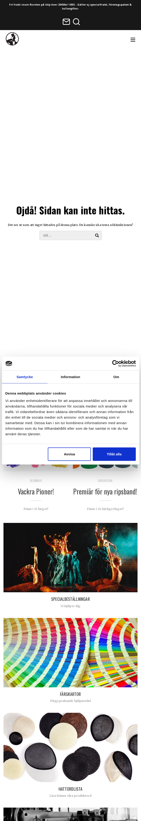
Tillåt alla (114, 454)
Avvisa (69, 454)
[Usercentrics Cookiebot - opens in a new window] (115, 363)
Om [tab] (116, 377)
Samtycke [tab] (24, 377)
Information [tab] (70, 377)
